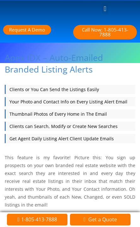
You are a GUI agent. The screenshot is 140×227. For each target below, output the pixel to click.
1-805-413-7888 (39, 219)
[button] (105, 8)
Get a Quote (102, 219)
